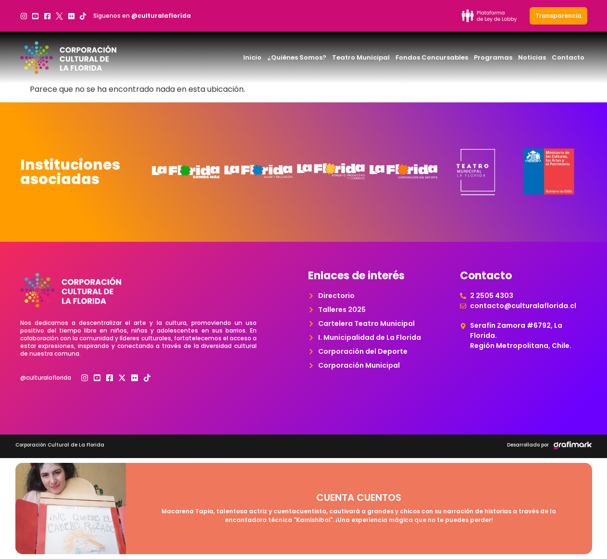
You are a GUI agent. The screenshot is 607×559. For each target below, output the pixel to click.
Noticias (532, 57)
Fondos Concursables (432, 57)
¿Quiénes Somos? (296, 57)
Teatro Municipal (361, 57)
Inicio (252, 57)
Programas (493, 57)
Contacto (568, 57)
